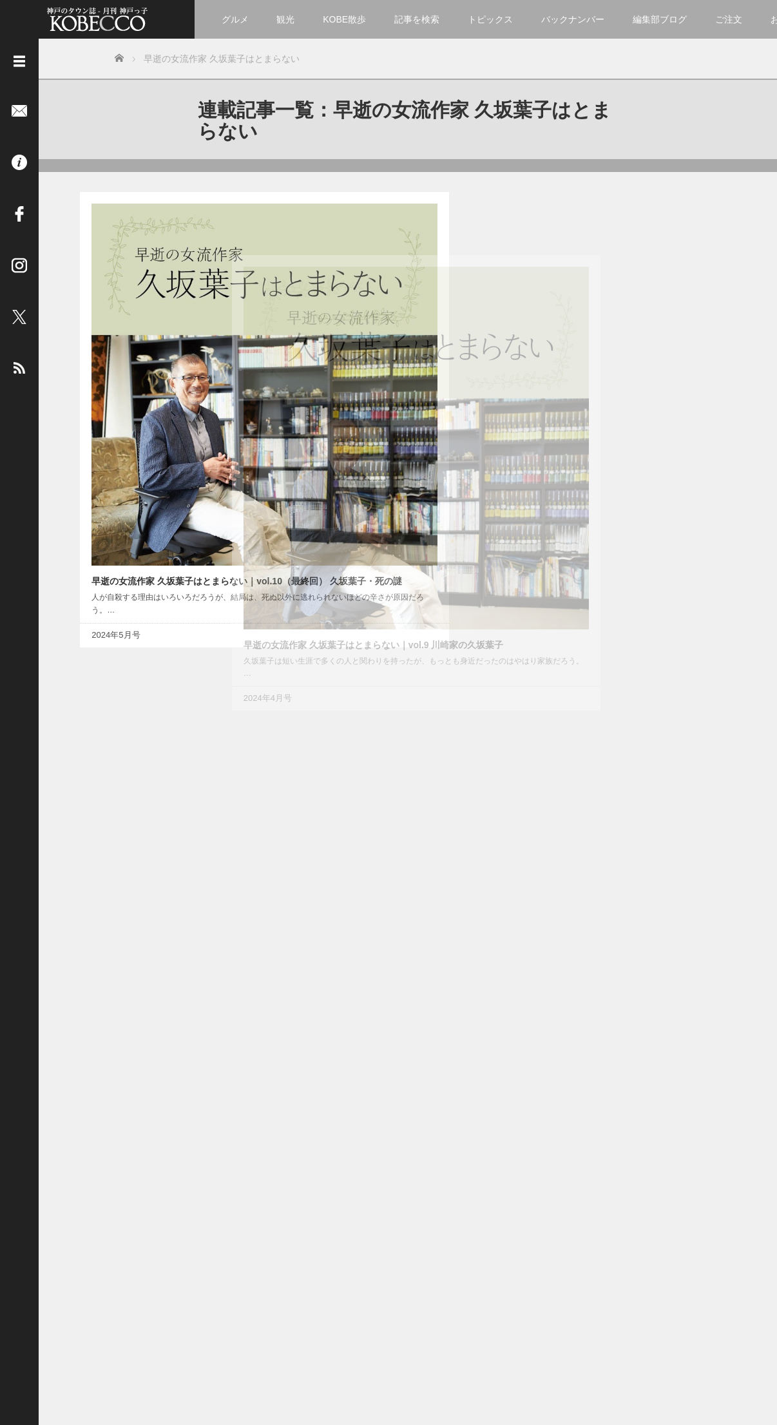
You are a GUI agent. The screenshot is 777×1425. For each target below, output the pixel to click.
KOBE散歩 (344, 19)
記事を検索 (416, 19)
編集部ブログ (660, 19)
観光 (285, 19)
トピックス (490, 19)
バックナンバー (572, 19)
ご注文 (728, 19)
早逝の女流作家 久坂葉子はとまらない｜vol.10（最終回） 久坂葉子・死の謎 (156, 379)
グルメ (235, 19)
